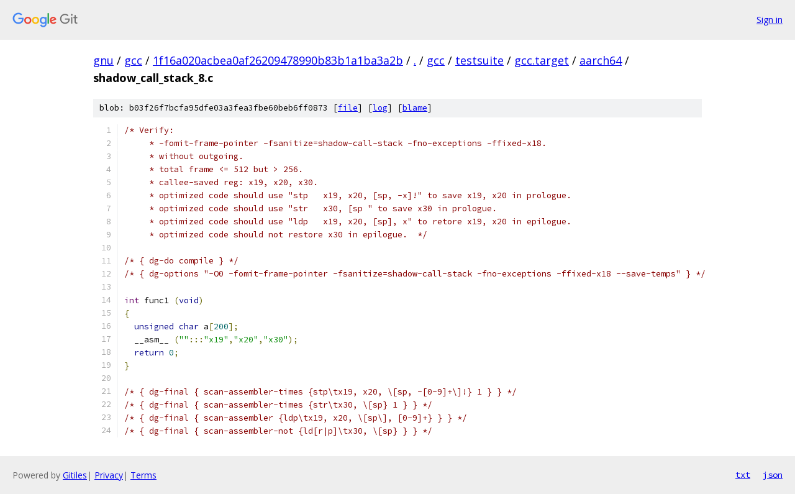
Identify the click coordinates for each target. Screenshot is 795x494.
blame (414, 108)
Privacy (108, 475)
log (380, 108)
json (773, 474)
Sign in (769, 19)
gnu (103, 60)
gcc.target (541, 60)
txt (742, 474)
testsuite (479, 60)
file (348, 108)
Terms (143, 475)
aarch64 (600, 60)
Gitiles (75, 475)
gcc (133, 60)
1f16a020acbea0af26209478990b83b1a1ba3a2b (278, 60)
